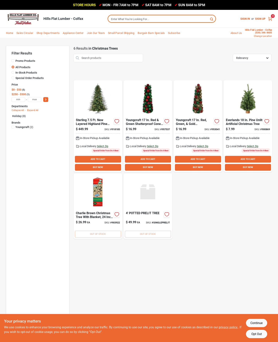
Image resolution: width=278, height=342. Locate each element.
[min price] (18, 99)
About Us (236, 33)
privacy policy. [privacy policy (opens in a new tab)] (228, 327)
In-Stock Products (26, 73)
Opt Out (256, 334)
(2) (24, 127)
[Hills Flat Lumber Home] (23, 19)
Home (9, 33)
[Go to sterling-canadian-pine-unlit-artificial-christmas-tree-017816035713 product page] (248, 126)
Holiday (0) (19, 116)
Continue (256, 323)
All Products (22, 67)
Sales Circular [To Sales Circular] (24, 33)
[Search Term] (161, 19)
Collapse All (18, 110)
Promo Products (25, 61)
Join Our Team (96, 33)
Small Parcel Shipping (121, 33)
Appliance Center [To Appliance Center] (73, 33)
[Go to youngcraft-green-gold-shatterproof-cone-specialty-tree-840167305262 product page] (198, 126)
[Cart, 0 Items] (270, 19)
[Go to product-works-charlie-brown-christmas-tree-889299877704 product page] (98, 206)
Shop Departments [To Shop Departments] (47, 33)
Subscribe (174, 33)
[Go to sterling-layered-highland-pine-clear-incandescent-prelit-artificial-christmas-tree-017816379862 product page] (98, 126)
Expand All (32, 110)
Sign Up (260, 18)
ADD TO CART (98, 159)
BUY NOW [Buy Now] (98, 167)
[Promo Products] (13, 60)
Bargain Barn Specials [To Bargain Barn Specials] (151, 33)
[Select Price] (45, 99)
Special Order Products (29, 78)
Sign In (245, 18)
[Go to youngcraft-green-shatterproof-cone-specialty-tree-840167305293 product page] (148, 126)
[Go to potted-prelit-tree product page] (148, 206)
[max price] (34, 99)
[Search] (212, 19)
